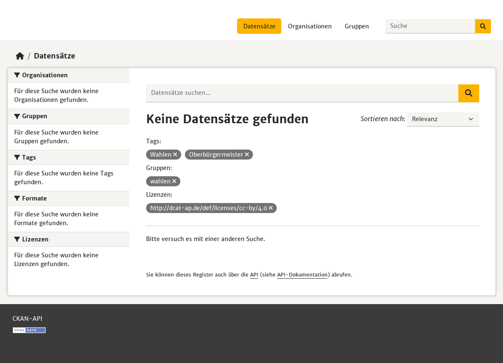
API (254, 275)
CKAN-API (27, 318)
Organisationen (310, 26)
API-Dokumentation (302, 275)
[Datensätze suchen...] (430, 26)
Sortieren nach (382, 118)
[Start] (20, 56)
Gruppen (357, 26)
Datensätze (259, 26)
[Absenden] (483, 26)
